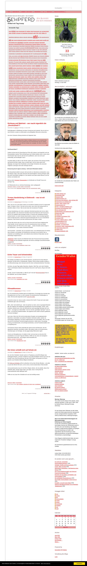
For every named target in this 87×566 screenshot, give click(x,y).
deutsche (33, 81)
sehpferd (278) (59, 218)
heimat (25, 83)
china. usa (11, 56)
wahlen (36, 87)
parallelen (36, 76)
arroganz (20, 42)
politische (18, 101)
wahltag (44, 91)
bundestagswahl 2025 (37, 106)
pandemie (45, 65)
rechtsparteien (44, 113)
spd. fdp (36, 115)
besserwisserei (31, 80)
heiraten (43, 96)
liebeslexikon (37, 11)
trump (27, 188)
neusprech (39, 99)
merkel (38, 65)
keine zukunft (12, 65)
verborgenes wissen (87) (62, 227)
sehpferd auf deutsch (39, 101)
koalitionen (11, 113)
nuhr (41, 65)
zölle (43, 105)
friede (31, 60)
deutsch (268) (59, 197)
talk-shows (41, 115)
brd (42, 51)
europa (11, 60)
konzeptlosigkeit (38, 75)
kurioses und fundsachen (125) (63, 208)
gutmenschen (12, 75)
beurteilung (37, 80)
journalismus (31, 63)
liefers (45, 83)
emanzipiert (19, 96)
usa (44, 60)
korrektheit (36, 98)
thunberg (45, 68)
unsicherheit (12, 116)
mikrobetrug (23, 99)
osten (32, 76)
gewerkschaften (20, 83)
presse (29, 71)
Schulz (12, 88)
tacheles (14, 94)
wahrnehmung (16, 118)
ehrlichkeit (22, 57)
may (40, 31)
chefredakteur (12, 108)
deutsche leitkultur (44, 56)
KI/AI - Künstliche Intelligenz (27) (64, 206)
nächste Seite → (47, 393)
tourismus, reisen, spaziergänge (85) (65, 226)
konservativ (36, 31)
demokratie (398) (60, 195)
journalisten (16, 98)
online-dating (45, 99)
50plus (25, 106)
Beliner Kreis (40, 44)
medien (33, 65)
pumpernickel (45, 31)
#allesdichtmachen (13, 78)
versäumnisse (12, 69)
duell (18, 57)
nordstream (26, 105)
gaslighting (45, 85)
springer (11, 73)
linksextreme (24, 71)
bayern (23, 44)
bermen (10, 46)
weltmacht (44, 49)
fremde (25, 63)
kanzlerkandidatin (23, 98)
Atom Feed (58, 242)
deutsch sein (37, 56)
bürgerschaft (46, 106)
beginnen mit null (33, 51)
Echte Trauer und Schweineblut (20, 255)
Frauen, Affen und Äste (60, 466)
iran (41, 60)
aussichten (26, 42)
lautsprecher (28, 85)
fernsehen (31, 73)
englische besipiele (59, 384)
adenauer (30, 37)
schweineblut (20, 93)
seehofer (29, 68)
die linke (11, 57)
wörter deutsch (58, 368)
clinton (10, 105)
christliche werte (13, 111)
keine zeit (38, 116)
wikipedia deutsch (59, 371)
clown (17, 31)
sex (45, 103)
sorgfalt (45, 116)
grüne (45, 73)
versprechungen (25, 87)
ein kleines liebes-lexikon (61, 366)
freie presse (21, 63)
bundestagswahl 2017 (27, 53)
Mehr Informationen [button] (45, 563)
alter (13, 40)
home (9, 11)
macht (46, 98)
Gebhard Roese (18, 201)
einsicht (38, 81)
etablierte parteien (32, 111)
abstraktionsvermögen (23, 78)
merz (26, 76)
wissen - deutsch (59, 372)
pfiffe (45, 76)
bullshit (17, 48)
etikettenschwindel (31, 96)
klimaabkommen (43, 70)
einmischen (27, 108)
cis (39, 94)
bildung (39, 51)
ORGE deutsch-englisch (60, 389)
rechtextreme (38, 71)
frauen (28, 60)
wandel (15, 73)
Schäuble (41, 87)
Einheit (27, 57)
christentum (46, 110)
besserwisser (16, 46)
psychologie (59, 503)
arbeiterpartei (25, 88)
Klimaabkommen (14, 288)
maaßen (23, 76)
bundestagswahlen (38, 110)
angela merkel (39, 40)
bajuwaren (11, 44)
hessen (26, 75)
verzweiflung (18, 116)
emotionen (32, 108)
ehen (15, 96)
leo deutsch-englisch (60, 387)
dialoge (28, 116)
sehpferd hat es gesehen (15, 103)
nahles (29, 77)
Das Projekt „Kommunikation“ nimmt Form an (66, 479)
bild (38, 93)
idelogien (11, 98)
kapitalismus (31, 98)
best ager (29, 106)
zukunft (15, 93)
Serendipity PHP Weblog (61, 549)
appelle (28, 62)
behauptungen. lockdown (21, 80)
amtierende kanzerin (22, 40)
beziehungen (31, 94)
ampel (15, 40)
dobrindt (32, 62)
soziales (18, 91)
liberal (41, 83)
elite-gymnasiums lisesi (34, 57)
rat (20, 86)
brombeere (37, 46)
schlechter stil (26, 384)
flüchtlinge (41, 62)
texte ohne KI (16, 11)
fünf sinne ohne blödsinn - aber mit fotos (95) (67, 200)
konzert (44, 75)
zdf (17, 73)
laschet (17, 65)
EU (25, 31)
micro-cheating (16, 99)
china (40, 48)
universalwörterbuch (60, 376)
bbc (27, 51)
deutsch (31, 56)
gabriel (39, 111)
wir (32, 69)
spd (27, 91)
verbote (10, 118)
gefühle (16, 110)
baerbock (37, 42)
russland (32, 105)
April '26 (65, 527)
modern (34, 99)
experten (37, 62)
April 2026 (57, 535)
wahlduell (38, 91)
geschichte (20, 110)
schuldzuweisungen (18, 115)
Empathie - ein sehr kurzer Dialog (63, 482)
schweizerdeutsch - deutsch (71, 376)
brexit (10, 31)
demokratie (21, 31)
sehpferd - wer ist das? (26, 11)
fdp (20, 60)
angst (39, 78)
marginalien (20, 113)
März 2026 (57, 537)
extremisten (16, 60)
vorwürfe (32, 86)
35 (45, 33)
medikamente (34, 85)
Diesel (22, 108)
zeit (41, 105)
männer (10, 99)
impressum (49, 11)
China (38, 60)
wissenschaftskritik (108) (62, 231)
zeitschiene (36, 69)
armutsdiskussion (13, 42)
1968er (43, 33)
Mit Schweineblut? (40, 272)
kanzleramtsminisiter (43, 63)
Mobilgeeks (10, 238)
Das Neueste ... (58, 540)
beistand (34, 44)
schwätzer (31, 115)
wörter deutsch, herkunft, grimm (62, 369)
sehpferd (58, 505)
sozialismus (23, 91)
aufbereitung (12, 80)
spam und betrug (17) (61, 223)
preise (14, 68)
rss (43, 11)
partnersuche (12, 101)
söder (41, 68)
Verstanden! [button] (79, 563)
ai (19, 51)
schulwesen (26, 115)
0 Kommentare (27, 186)
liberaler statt (12, 76)
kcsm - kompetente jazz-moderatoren (64, 361)
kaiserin (36, 63)
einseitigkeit (18, 71)
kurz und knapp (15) (61, 210)
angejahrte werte (31, 40)
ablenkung (16, 37)
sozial (14, 91)
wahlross (16, 127)
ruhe (42, 116)
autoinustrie (32, 42)
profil (13, 106)
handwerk (47, 105)
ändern (35, 78)
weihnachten (28, 69)
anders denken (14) (61, 193)
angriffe (44, 40)
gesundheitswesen (18, 85)
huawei (35, 60)
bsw (14, 48)
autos (47, 103)
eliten (41, 81)
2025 (10, 51)
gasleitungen (15, 105)
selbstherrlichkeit (36, 68)
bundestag (22, 48)
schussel (18, 33)
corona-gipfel (26, 73)
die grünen (18, 108)
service (42, 103)
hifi (24, 85)
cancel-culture (23, 81)
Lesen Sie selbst (31, 296)
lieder (15, 113)
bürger (36, 48)
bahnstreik (42, 42)
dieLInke (15, 57)
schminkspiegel (33, 93)
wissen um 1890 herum (60, 377)
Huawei (33, 49)
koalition (30, 75)
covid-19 (29, 81)
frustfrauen (38, 96)
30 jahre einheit (15, 51)
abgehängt (11, 37)
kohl (33, 75)
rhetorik (25, 68)
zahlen (21, 118)
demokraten (26, 56)
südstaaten (36, 105)
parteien (41, 76)
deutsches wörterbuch (60, 374)
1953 (40, 33)
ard (48, 40)
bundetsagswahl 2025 (38, 53)
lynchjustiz (21, 105)
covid (19, 56)
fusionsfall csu (38, 73)
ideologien (30, 83)
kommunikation (36, 83)
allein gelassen (22, 62)
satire (10, 33)
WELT (10, 94)
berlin (44, 44)
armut (24, 51)
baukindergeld (17, 44)
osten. (24, 113)
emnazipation (43, 57)
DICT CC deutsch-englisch (61, 390)
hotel (28, 93)
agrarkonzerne (45, 37)
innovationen (44, 111)
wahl (34, 33)
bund (32, 110)
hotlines (28, 31)
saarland (11, 115)
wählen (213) (59, 229)
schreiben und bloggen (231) (63, 216)
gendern (14, 83)
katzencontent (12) (60, 205)
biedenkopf (27, 46)
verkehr (21, 106)
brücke (42, 46)
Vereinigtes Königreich (27, 33)
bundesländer (18, 53)
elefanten (26, 111)
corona (15, 56)
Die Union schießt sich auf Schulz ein (22, 350)
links (48, 83)
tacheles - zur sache (16, 186)
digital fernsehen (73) (61, 198)
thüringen (17, 106)
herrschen (28, 49)
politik (11, 68)
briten (14, 31)
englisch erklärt (58, 382)
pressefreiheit (19, 68)
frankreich (11, 110)
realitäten (40, 85)
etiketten (24, 96)
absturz (21, 37)
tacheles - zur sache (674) (62, 224)
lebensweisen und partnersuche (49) (65, 211)
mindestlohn (43, 88)
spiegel (44, 71)
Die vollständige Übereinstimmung (63, 478)
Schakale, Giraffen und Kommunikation (64, 465)
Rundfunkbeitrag (43, 93)
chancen (36, 94)
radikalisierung (24, 101)
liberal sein (10, 382)
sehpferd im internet (27, 103)
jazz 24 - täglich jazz (60, 359)
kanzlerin (11, 62)
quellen (33, 71)
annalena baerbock (22, 94)
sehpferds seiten (36, 103)
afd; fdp (39, 37)
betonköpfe (22, 46)
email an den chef (59, 185)
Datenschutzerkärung (59, 11)
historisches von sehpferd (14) (63, 201)
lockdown (29, 65)
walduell (11, 93)
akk (10, 40)
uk (21, 33)
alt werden (23, 116)
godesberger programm (34, 88)
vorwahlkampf (18, 88)
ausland (21, 73)
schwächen (31, 101)
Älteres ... (57, 542)
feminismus (23, 60)
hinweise (11, 86)
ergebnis (38, 108)
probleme (34, 113)
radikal (38, 113)
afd (35, 36)
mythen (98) (59, 214)
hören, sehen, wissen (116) (62, 203)
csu (22, 56)
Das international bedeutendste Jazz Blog (65, 358)
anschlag (43, 78)
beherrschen (45, 48)
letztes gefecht (22, 65)
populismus (29, 113)
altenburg (31, 78)
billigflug (33, 46)
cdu (45, 53)
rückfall (10, 91)
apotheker (11, 85)
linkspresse (42, 98)
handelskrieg (18, 49)
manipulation (16, 86)
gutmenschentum (20, 75)
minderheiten (29, 99)
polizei (10, 106)
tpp (38, 49)
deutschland (12, 49)
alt (17, 94)
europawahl (43, 108)
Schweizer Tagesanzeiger (20, 180)
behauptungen (28, 44)
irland (32, 31)
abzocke (25, 37)
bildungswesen (27, 110)
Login (56, 556)
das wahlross (20, 111)
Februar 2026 (58, 538)
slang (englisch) (58, 385)
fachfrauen (33, 116)
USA (40, 49)
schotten (14, 33)
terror (25, 93)
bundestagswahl (30, 48)
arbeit (21, 51)
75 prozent (16, 62)
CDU (37, 33)
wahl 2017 (31, 91)
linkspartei (17, 76)
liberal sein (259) (60, 213)
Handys (24, 49)
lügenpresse (12, 71)
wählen (22, 186)
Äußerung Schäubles (15, 363)
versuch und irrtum (20, 69)
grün (43, 73)
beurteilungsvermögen (14, 81)
